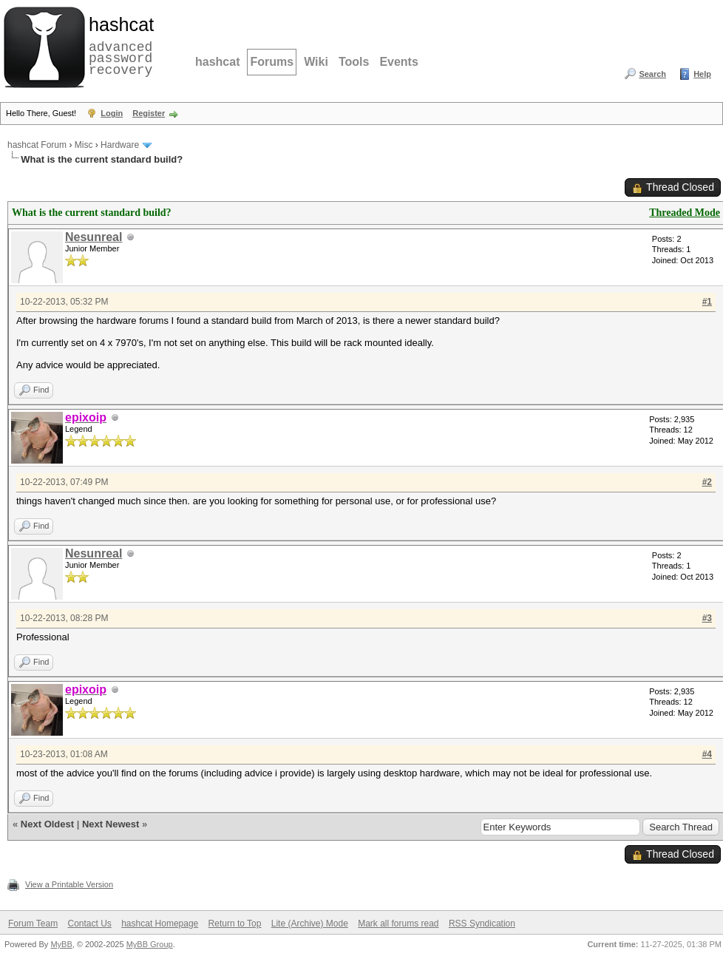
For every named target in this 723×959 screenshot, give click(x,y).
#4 (707, 754)
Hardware (120, 145)
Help (702, 74)
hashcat (217, 61)
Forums (271, 61)
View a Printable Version (69, 884)
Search (652, 74)
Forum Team (33, 923)
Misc (84, 145)
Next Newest (110, 824)
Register (148, 113)
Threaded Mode (684, 212)
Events (398, 61)
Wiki (316, 61)
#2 (707, 482)
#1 (707, 301)
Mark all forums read (398, 923)
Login (112, 113)
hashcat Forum (37, 145)
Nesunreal (93, 237)
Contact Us (89, 923)
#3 (707, 618)
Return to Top (235, 923)
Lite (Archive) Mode (309, 923)
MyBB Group (149, 944)
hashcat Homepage (159, 923)
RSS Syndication (482, 923)
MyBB (61, 944)
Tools (354, 61)
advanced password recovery (118, 45)
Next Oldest (47, 824)
